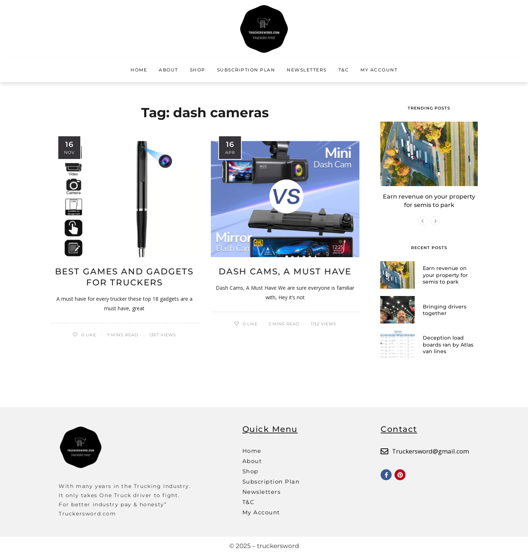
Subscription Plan (246, 70)
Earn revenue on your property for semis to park (445, 275)
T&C (343, 70)
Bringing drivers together (444, 310)
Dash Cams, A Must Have (285, 271)
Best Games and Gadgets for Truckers (124, 277)
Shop (197, 70)
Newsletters (307, 70)
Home (139, 70)
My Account (378, 70)
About (168, 70)
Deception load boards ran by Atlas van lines (448, 344)
